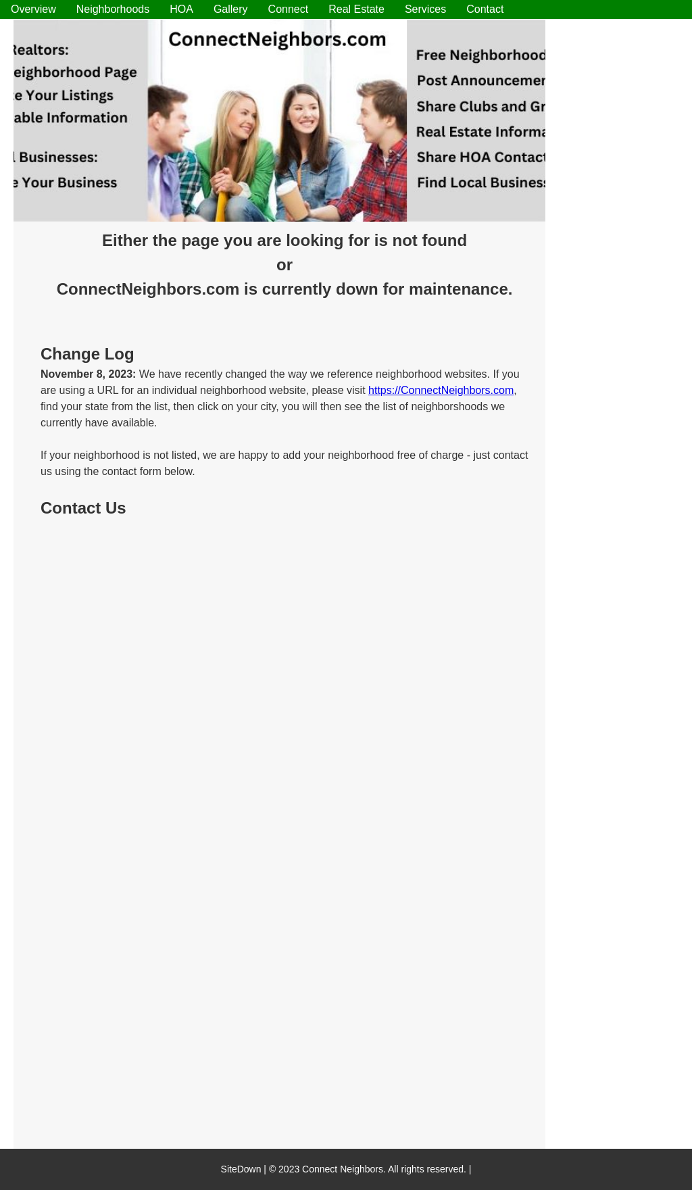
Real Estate (356, 9)
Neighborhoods (113, 9)
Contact (484, 9)
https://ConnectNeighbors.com (441, 390)
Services (425, 9)
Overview (33, 9)
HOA (181, 9)
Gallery (231, 9)
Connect (288, 9)
